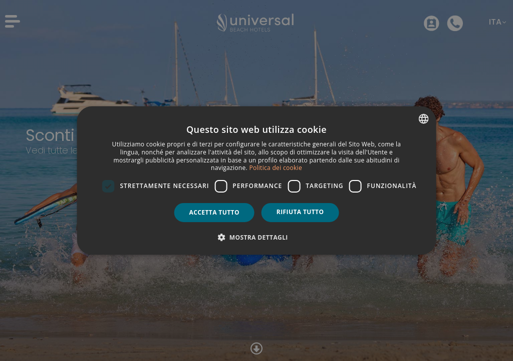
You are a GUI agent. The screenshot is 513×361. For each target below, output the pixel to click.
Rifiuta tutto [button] (300, 212)
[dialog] (256, 180)
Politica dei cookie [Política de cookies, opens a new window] (275, 167)
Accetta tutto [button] (214, 212)
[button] (256, 237)
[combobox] (423, 119)
